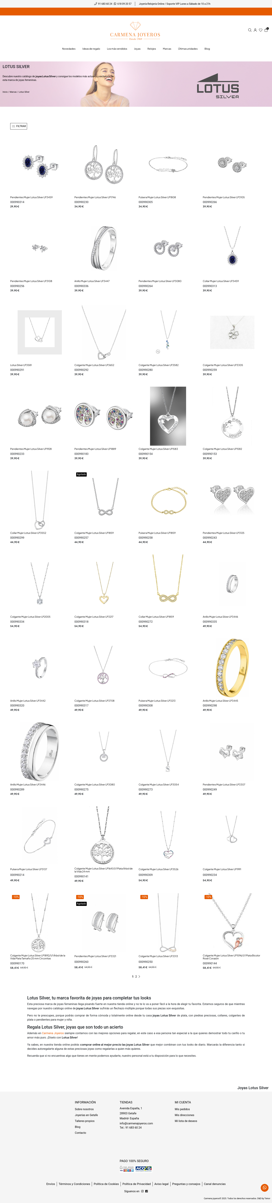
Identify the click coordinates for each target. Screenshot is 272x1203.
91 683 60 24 (105, 3)
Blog (77, 1127)
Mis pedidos (182, 1109)
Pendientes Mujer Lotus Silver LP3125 (223, 532)
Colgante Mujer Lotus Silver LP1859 (94, 532)
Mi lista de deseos (186, 1121)
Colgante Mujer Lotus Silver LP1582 (222, 448)
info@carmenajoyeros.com (136, 1123)
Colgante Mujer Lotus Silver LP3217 (93, 616)
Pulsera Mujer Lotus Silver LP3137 (28, 869)
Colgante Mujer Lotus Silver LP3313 (158, 956)
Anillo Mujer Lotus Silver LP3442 (27, 700)
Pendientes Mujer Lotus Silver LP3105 (224, 197)
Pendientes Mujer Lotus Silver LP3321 (95, 956)
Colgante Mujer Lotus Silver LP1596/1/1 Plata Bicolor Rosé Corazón (231, 957)
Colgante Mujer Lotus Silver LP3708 (94, 700)
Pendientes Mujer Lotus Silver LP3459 (31, 197)
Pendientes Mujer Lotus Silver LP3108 (31, 281)
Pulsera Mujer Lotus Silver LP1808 (157, 197)
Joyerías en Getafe (86, 1115)
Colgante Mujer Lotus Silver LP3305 (223, 365)
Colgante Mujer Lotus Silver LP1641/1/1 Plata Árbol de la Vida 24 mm (103, 870)
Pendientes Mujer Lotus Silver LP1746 (95, 197)
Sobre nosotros (84, 1109)
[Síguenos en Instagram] (146, 1191)
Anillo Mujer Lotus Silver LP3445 (220, 700)
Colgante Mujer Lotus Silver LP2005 (30, 616)
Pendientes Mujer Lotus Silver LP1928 (31, 448)
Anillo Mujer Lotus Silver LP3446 (220, 616)
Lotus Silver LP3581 (21, 365)
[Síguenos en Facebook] (142, 1191)
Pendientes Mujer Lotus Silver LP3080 (160, 281)
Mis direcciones (184, 1115)
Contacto (80, 1132)
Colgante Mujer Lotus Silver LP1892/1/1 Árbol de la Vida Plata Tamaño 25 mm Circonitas (37, 957)
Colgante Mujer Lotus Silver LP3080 (94, 784)
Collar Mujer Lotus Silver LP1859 (156, 616)
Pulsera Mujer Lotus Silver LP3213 (157, 700)
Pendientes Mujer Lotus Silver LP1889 (95, 448)
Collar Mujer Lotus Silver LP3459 (221, 281)
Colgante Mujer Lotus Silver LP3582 (158, 365)
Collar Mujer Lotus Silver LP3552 (28, 532)
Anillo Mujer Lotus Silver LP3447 (92, 281)
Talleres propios (85, 1121)
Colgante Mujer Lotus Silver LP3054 (159, 784)
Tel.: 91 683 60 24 (131, 1127)
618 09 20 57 (124, 3)
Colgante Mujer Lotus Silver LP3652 (94, 365)
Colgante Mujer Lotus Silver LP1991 (222, 869)
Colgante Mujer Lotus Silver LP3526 (158, 869)
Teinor (267, 1198)
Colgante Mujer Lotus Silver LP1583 (158, 448)
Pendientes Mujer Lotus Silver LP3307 (224, 784)
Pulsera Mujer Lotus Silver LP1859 (157, 532)
